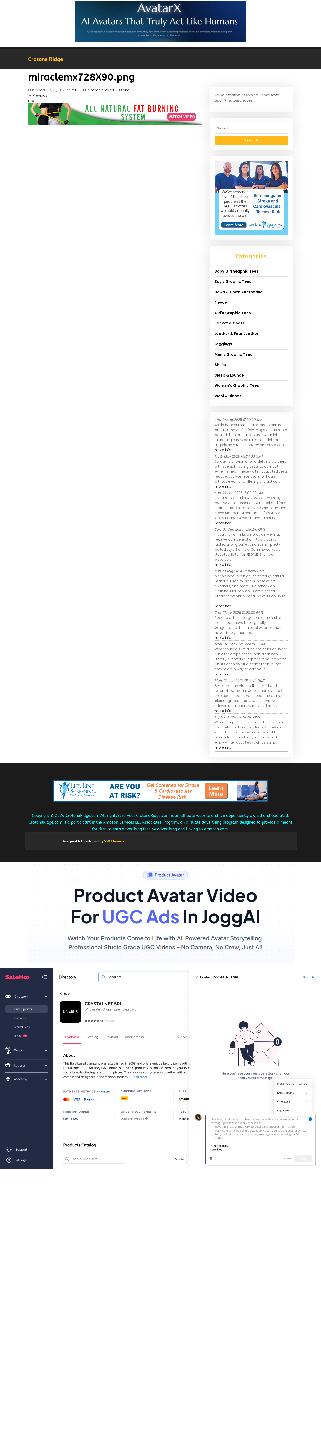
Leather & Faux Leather (236, 333)
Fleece (221, 302)
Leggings (223, 343)
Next (34, 100)
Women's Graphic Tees (237, 385)
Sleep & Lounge (229, 375)
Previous (37, 95)
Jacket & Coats (229, 323)
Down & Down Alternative (239, 292)
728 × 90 (78, 89)
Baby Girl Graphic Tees (236, 271)
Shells (220, 364)
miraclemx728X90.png (110, 89)
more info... (224, 449)
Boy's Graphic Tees (233, 281)
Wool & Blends (228, 396)
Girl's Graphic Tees (233, 312)
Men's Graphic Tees (233, 354)
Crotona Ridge (45, 59)
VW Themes (113, 841)
